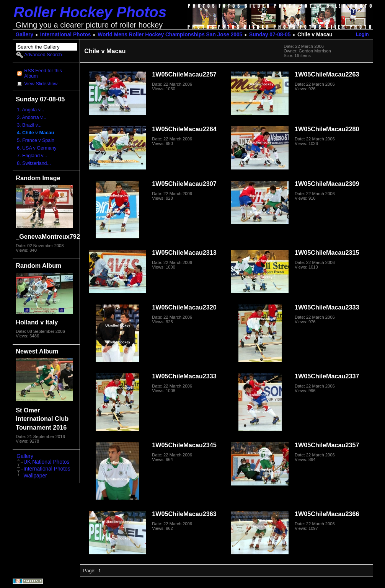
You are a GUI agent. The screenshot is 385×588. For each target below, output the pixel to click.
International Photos (65, 34)
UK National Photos (46, 462)
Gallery (25, 34)
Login (362, 34)
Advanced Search (43, 54)
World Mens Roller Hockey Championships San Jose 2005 (170, 34)
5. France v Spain (35, 140)
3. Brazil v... (29, 125)
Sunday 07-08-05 (269, 34)
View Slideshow (40, 83)
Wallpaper (35, 476)
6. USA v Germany (36, 148)
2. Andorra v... (31, 117)
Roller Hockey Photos (90, 12)
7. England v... (32, 155)
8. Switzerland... (34, 163)
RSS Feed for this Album (43, 73)
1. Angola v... (30, 109)
